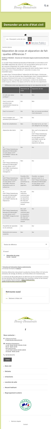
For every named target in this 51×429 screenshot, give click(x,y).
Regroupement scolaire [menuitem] (13, 393)
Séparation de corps (13, 255)
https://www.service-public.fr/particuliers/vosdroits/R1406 (18, 280)
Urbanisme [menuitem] (8, 377)
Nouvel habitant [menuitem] (10, 387)
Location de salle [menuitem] (10, 382)
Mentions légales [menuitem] (16, 421)
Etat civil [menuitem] (7, 366)
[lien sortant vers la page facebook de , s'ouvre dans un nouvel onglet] (25, 329)
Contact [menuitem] (25, 424)
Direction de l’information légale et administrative (17, 267)
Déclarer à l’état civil (14, 298)
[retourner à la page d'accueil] (25, 5)
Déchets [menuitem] (7, 371)
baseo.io (18, 268)
